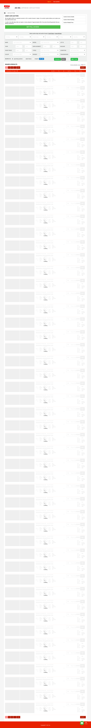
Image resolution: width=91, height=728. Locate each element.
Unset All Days (58, 33)
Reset (63, 59)
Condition (63, 50)
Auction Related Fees (68, 22)
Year (6, 46)
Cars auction (56, 1)
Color (7, 54)
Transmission (64, 54)
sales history (28, 58)
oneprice (37, 58)
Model (34, 42)
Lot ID (62, 42)
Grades (35, 54)
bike (42, 58)
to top (86, 723)
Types (34, 50)
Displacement (37, 46)
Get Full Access (33, 27)
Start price (8, 50)
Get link (74, 59)
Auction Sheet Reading (69, 19)
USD (83, 64)
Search (57, 59)
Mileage (62, 46)
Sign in (49, 1)
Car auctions (11, 13)
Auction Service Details (69, 16)
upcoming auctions (18, 58)
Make (6, 42)
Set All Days (51, 33)
